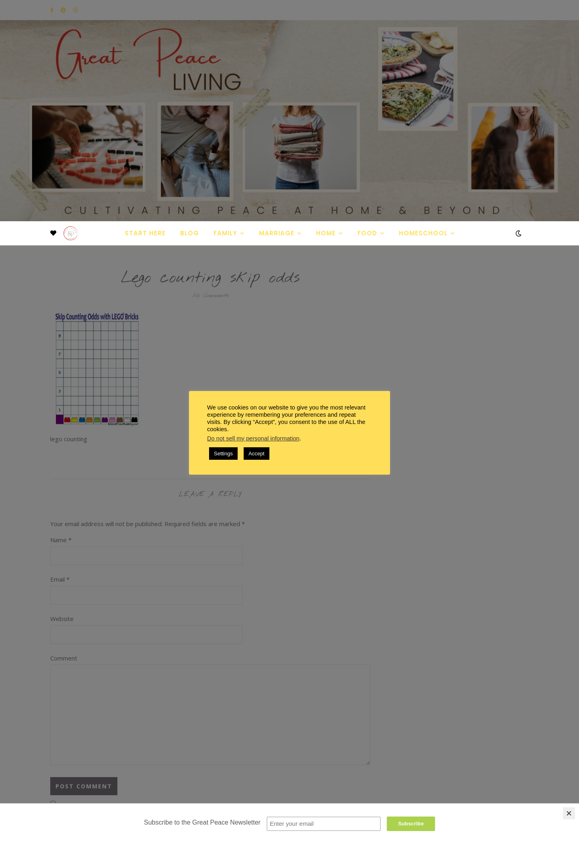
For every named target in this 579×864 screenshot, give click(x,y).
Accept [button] (256, 454)
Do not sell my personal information (253, 438)
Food (367, 233)
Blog (189, 233)
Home (326, 233)
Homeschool (423, 233)
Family (225, 233)
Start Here (145, 233)
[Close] (569, 813)
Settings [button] (223, 454)
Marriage (276, 233)
